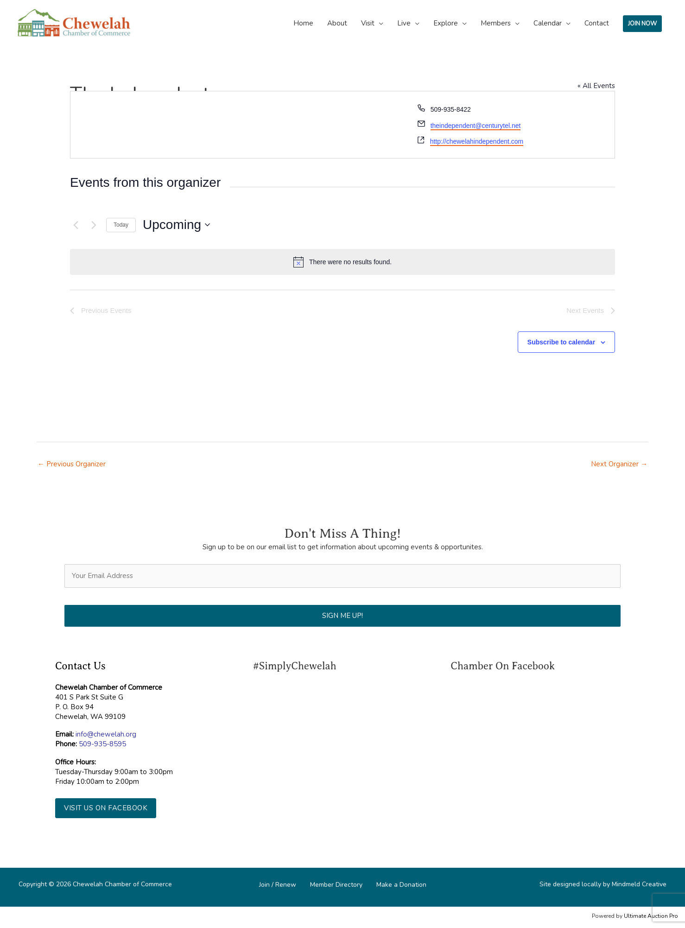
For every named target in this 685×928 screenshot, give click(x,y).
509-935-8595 (102, 744)
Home (303, 23)
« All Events (596, 85)
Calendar (547, 23)
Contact (596, 23)
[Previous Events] (75, 224)
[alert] (342, 262)
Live (404, 23)
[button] (105, 808)
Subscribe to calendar (561, 342)
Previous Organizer (72, 464)
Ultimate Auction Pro (651, 916)
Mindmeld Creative (639, 884)
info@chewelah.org (106, 734)
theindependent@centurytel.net (476, 125)
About (337, 23)
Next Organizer (619, 464)
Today (121, 225)
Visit (367, 23)
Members (496, 23)
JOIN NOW (642, 23)
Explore (445, 23)
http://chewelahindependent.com (477, 141)
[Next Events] (93, 224)
